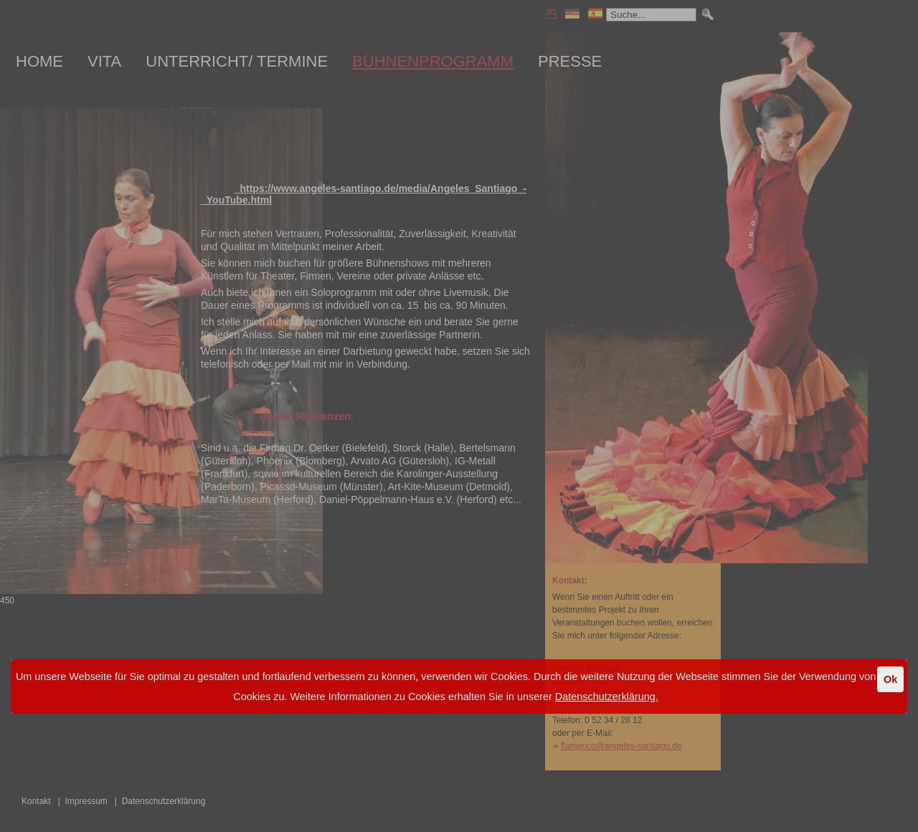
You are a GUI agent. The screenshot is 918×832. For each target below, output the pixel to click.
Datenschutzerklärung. (606, 696)
